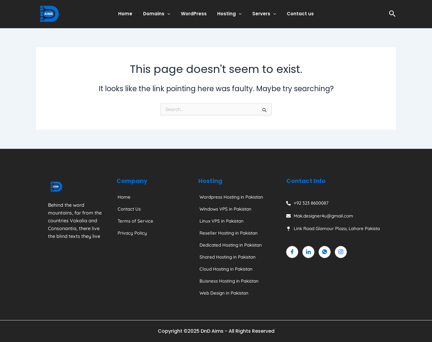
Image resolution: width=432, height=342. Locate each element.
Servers (262, 13)
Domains (159, 13)
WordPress (195, 13)
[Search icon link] (392, 14)
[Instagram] (341, 252)
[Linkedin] (308, 252)
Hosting (229, 13)
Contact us (296, 13)
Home (130, 13)
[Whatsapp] (325, 252)
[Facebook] (292, 252)
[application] (170, 13)
